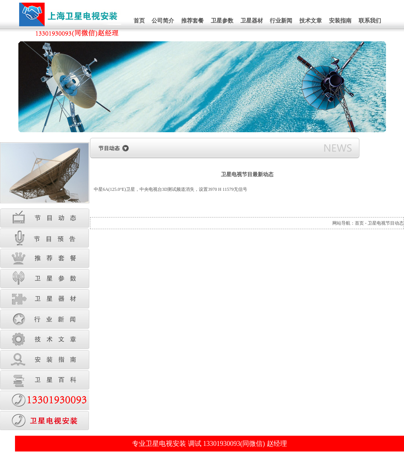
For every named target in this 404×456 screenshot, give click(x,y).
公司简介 (163, 21)
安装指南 (340, 21)
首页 (139, 21)
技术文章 (310, 21)
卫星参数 (222, 21)
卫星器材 (251, 21)
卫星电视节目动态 (386, 223)
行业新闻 (281, 21)
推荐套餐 (192, 21)
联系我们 (370, 21)
